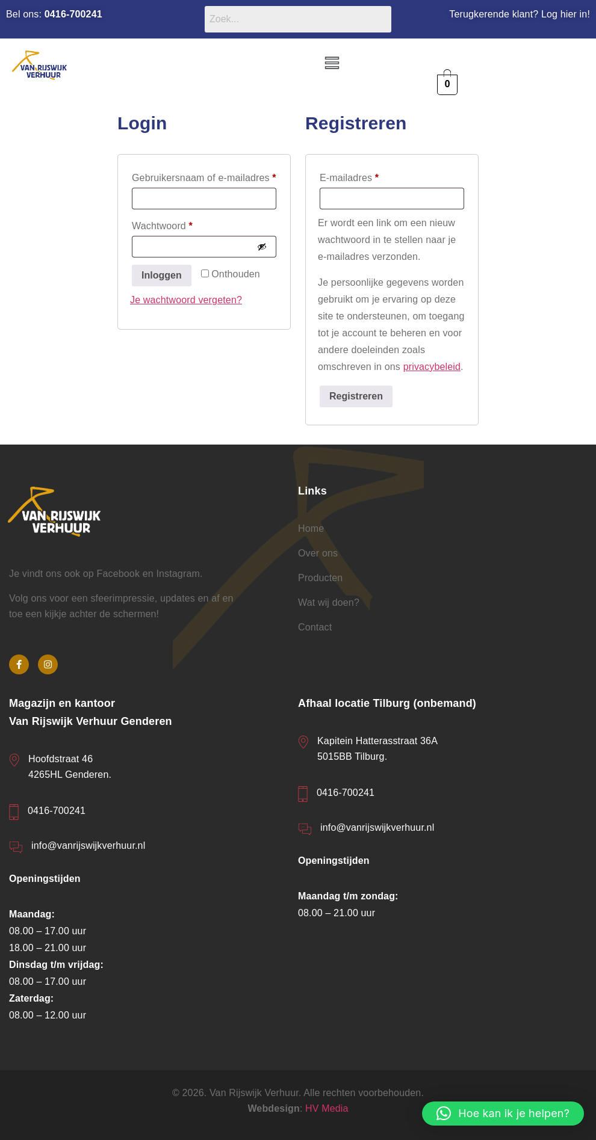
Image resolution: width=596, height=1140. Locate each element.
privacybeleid (432, 367)
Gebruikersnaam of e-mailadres (204, 175)
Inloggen (161, 275)
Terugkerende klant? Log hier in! (519, 14)
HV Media (327, 1108)
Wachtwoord (177, 224)
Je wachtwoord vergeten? (186, 300)
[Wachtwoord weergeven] (262, 246)
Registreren (356, 396)
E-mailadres (364, 175)
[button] (332, 64)
